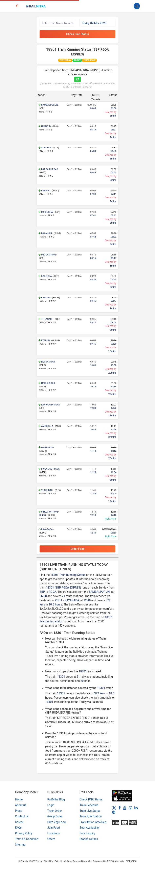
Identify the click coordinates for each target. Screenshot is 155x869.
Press (18, 810)
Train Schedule (89, 805)
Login (50, 805)
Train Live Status (90, 810)
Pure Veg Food (56, 822)
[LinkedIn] (136, 807)
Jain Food (53, 827)
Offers (51, 839)
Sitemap (20, 844)
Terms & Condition (26, 839)
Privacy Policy (23, 833)
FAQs (18, 827)
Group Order (55, 816)
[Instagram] (130, 807)
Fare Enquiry (87, 833)
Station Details (89, 839)
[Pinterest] (113, 812)
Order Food (77, 548)
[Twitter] (114, 807)
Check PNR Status (91, 799)
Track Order (54, 810)
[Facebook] (119, 807)
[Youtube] (124, 807)
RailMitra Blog (56, 799)
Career (19, 822)
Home (19, 799)
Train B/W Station (91, 816)
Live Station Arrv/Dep (93, 822)
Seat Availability (89, 827)
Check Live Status (77, 34)
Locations (53, 833)
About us (20, 805)
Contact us (22, 816)
